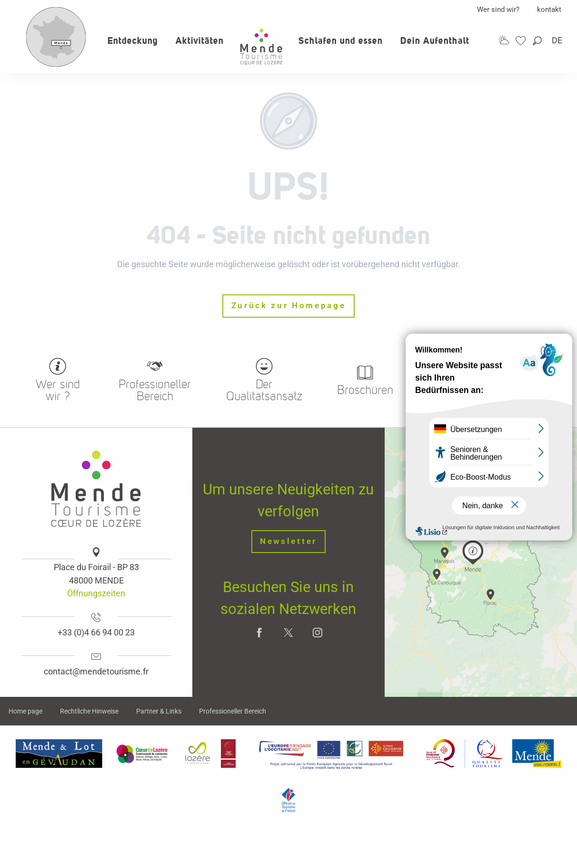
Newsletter (288, 541)
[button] (538, 40)
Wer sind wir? (498, 9)
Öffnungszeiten (96, 593)
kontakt (549, 9)
